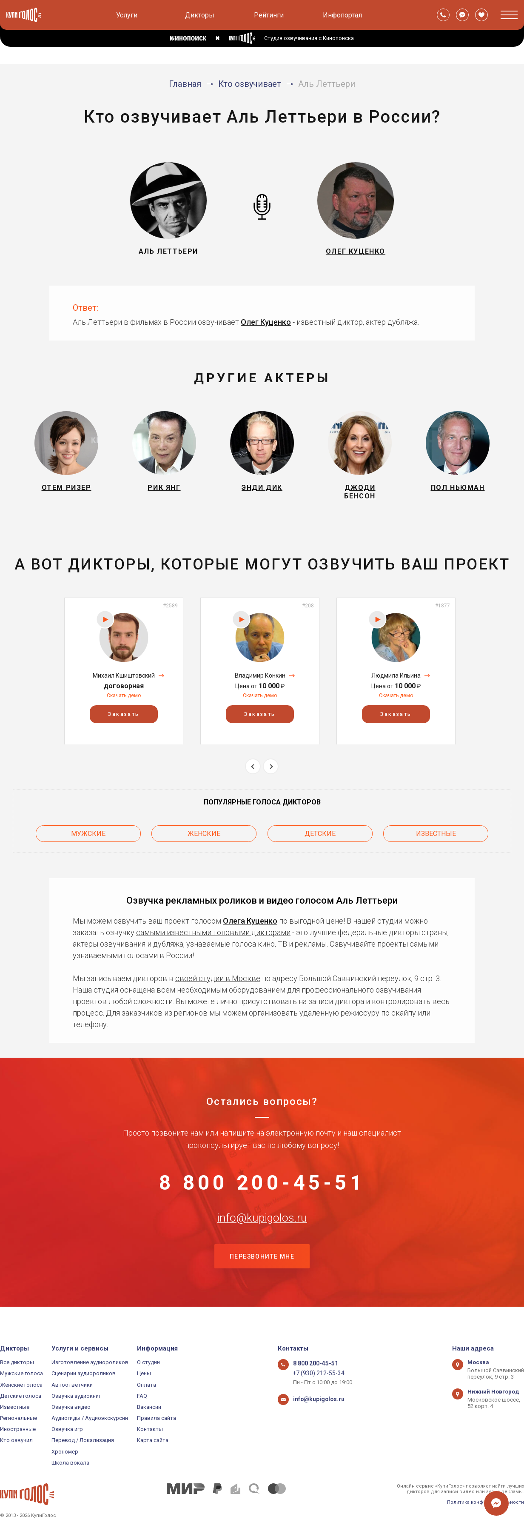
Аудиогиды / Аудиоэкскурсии (89, 1418)
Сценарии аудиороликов (83, 1374)
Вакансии (149, 1407)
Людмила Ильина (396, 681)
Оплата (146, 1385)
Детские (320, 837)
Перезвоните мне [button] (262, 1272)
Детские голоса (20, 1396)
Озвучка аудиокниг (76, 1396)
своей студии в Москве (217, 980)
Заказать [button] (123, 719)
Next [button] (271, 772)
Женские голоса (21, 1385)
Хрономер (64, 1451)
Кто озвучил (16, 1440)
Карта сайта (152, 1440)
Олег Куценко (266, 322)
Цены (144, 1374)
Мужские (88, 837)
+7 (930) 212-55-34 (316, 1374)
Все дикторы (17, 1362)
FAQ (142, 1396)
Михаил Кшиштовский (124, 681)
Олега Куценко (250, 923)
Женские (204, 837)
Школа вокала (70, 1462)
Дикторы (199, 15)
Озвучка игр (67, 1429)
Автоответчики (72, 1385)
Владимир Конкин (260, 681)
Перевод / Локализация (82, 1440)
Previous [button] (253, 772)
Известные (436, 837)
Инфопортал (342, 15)
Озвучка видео (71, 1407)
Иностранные (18, 1429)
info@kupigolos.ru (262, 1230)
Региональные (18, 1418)
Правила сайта (156, 1418)
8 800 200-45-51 (262, 1188)
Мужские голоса (21, 1374)
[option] (123, 676)
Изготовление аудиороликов (89, 1362)
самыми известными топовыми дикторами (213, 934)
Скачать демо (124, 701)
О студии (148, 1362)
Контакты (150, 1429)
